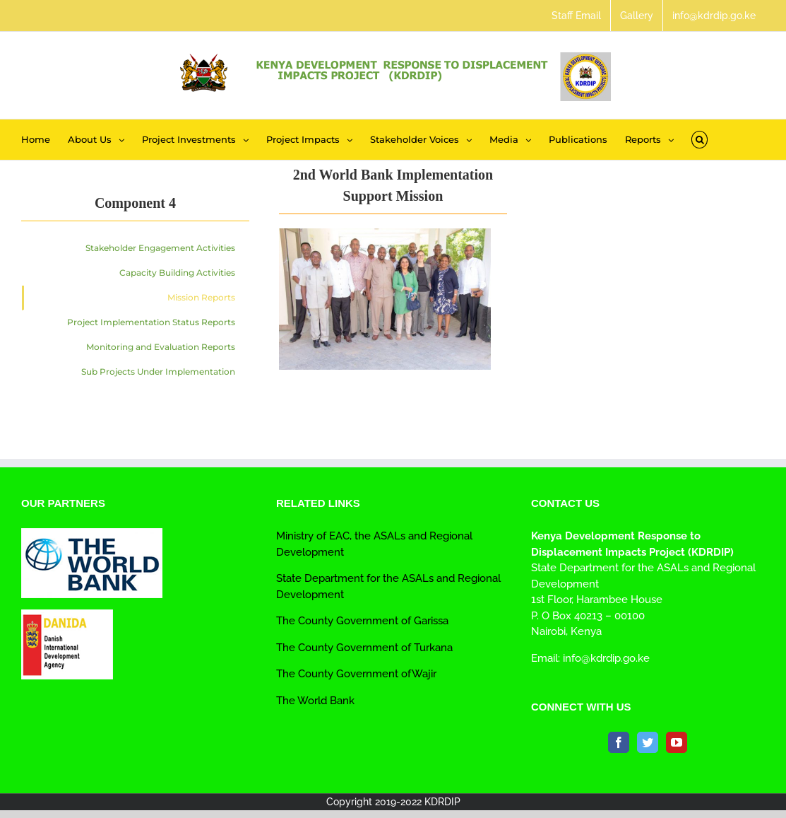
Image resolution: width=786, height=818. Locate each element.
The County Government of (343, 647)
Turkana (432, 647)
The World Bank (315, 700)
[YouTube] (676, 742)
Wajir (424, 673)
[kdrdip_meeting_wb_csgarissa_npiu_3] (385, 236)
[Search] (699, 139)
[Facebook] (618, 742)
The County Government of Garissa (362, 620)
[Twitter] (647, 742)
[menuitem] (576, 15)
